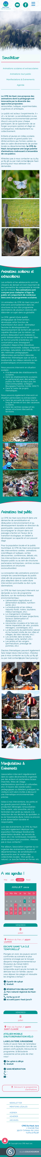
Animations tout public (20, 74)
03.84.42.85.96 (32, 1132)
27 (16, 913)
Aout (28, 880)
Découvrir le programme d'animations (24, 1088)
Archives (12, 1120)
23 (29, 909)
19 (11, 909)
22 (25, 909)
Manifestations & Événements (20, 79)
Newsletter (14, 1103)
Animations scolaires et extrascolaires (20, 68)
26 (11, 913)
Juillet (20, 880)
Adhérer (12, 1116)
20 (16, 909)
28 (20, 913)
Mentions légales (17, 1107)
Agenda (20, 85)
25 (7, 913)
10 (34, 901)
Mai (5, 880)
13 (16, 905)
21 (20, 909)
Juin (12, 880)
